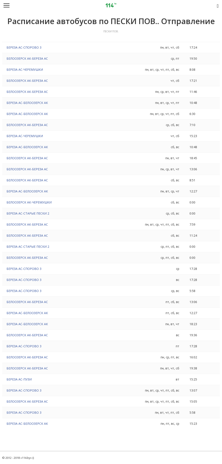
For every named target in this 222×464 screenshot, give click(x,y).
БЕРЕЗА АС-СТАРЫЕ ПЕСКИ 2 (28, 213)
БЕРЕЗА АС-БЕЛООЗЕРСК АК (27, 103)
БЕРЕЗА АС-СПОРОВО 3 (24, 47)
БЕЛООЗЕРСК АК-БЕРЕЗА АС (27, 58)
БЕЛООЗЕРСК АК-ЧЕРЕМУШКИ (29, 202)
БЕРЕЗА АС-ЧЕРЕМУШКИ (25, 69)
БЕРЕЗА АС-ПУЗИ (19, 379)
